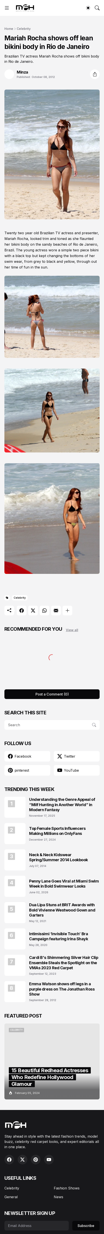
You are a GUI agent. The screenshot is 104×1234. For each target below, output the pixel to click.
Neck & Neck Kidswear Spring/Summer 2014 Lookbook (58, 857)
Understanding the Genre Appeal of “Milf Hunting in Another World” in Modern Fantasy (62, 804)
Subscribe (86, 1225)
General (11, 1197)
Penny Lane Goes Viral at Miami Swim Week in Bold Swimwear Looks (64, 883)
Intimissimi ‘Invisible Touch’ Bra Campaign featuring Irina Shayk (58, 936)
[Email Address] (36, 1225)
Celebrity (24, 29)
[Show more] (67, 610)
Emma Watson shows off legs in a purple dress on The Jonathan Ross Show (62, 989)
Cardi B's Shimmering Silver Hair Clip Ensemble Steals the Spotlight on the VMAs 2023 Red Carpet (63, 962)
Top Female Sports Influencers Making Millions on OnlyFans (57, 831)
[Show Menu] (7, 8)
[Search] (97, 8)
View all (72, 630)
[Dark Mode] (88, 8)
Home (8, 29)
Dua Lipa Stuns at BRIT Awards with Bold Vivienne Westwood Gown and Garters (62, 910)
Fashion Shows (67, 1188)
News (58, 1197)
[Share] (95, 74)
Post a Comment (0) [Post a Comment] (52, 694)
